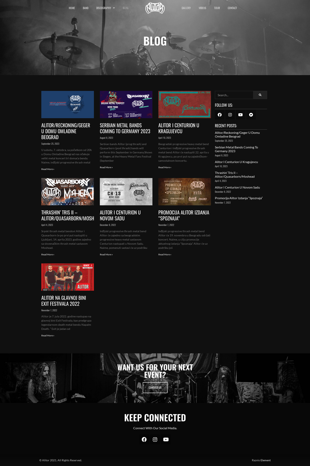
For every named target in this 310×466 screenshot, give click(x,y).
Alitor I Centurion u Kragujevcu (178, 128)
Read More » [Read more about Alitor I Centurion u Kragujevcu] (164, 167)
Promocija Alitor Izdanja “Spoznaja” (183, 215)
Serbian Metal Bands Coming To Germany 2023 (125, 128)
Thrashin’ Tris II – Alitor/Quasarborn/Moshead (71, 215)
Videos (202, 8)
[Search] (260, 95)
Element (266, 460)
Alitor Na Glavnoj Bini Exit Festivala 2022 (63, 300)
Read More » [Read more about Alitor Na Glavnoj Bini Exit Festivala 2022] (47, 335)
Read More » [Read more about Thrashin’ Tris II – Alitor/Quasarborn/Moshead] (47, 254)
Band (85, 8)
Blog (125, 8)
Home (72, 8)
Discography (105, 8)
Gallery (186, 8)
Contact (232, 8)
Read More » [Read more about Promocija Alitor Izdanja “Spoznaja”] (164, 254)
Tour (217, 8)
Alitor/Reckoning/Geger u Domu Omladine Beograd (65, 131)
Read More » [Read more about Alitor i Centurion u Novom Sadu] (106, 254)
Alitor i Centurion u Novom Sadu (120, 215)
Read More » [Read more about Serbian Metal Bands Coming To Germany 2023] (106, 167)
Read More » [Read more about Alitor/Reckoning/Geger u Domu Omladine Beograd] (47, 169)
